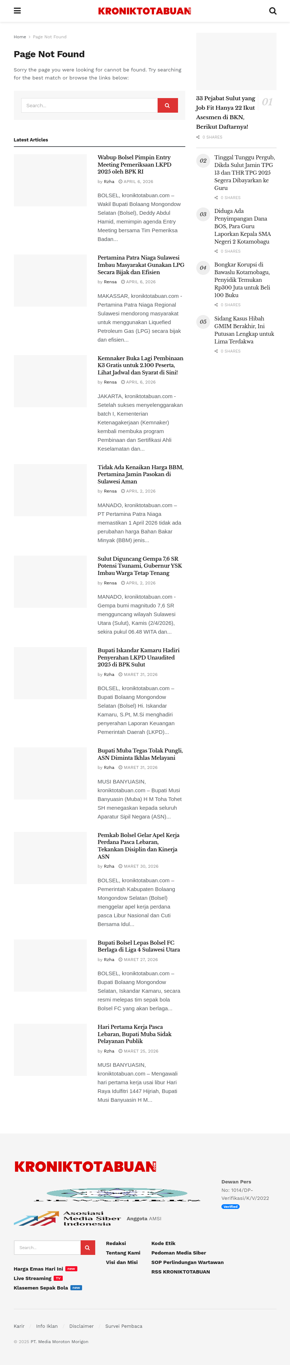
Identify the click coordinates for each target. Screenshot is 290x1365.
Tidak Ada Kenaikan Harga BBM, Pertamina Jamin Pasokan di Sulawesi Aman (140, 474)
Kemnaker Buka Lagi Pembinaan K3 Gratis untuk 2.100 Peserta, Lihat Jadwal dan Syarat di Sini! (140, 365)
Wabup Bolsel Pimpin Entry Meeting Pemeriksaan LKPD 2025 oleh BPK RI (134, 164)
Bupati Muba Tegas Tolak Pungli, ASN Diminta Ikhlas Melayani (140, 754)
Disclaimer (81, 1326)
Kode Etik (163, 1243)
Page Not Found (50, 36)
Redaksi (116, 1243)
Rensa (110, 281)
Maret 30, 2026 (138, 866)
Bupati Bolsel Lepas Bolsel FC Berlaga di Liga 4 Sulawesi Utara (139, 946)
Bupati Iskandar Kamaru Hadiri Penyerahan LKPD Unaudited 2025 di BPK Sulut (139, 657)
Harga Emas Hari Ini (38, 1269)
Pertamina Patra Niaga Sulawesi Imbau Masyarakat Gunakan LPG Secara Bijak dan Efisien (141, 264)
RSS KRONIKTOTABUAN (180, 1272)
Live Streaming (32, 1278)
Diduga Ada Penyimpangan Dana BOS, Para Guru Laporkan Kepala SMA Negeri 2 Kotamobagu (242, 226)
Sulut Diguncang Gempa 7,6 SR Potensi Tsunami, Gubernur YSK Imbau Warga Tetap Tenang (140, 566)
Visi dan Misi (122, 1262)
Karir (19, 1326)
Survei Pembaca (124, 1326)
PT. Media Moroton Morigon (59, 1341)
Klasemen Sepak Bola (41, 1288)
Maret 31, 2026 (138, 674)
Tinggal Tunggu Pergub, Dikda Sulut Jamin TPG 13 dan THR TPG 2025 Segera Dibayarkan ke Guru (244, 172)
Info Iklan (47, 1326)
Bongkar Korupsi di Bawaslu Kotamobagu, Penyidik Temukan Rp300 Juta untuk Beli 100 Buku (242, 280)
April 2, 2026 (138, 491)
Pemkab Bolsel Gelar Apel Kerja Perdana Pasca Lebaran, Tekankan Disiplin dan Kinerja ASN (139, 846)
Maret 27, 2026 (138, 959)
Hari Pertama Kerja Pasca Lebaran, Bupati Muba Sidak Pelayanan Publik (134, 1034)
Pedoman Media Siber (178, 1253)
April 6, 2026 (136, 181)
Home (20, 36)
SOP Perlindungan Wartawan (187, 1262)
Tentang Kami (123, 1253)
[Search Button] (168, 105)
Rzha (109, 181)
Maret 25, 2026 (138, 1051)
